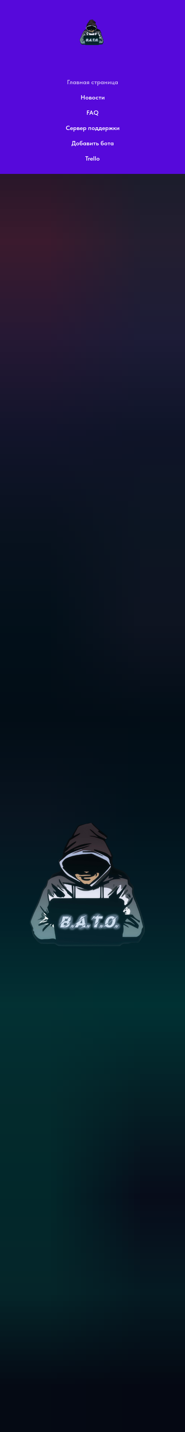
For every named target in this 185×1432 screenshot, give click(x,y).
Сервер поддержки (93, 128)
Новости (93, 97)
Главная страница (92, 82)
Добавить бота (93, 143)
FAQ (92, 112)
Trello (92, 158)
